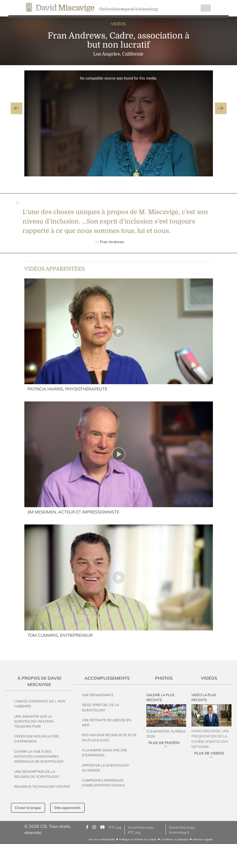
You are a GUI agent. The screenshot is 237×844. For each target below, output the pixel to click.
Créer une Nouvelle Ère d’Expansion (36, 738)
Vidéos (209, 678)
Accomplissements (107, 678)
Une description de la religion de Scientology (36, 774)
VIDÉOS (118, 23)
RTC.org (115, 827)
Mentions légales (203, 839)
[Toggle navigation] (206, 8)
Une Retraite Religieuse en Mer (106, 722)
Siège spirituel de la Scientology (100, 707)
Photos (164, 678)
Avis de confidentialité (102, 839)
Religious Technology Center (42, 786)
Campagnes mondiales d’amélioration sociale (103, 782)
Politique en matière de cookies (138, 839)
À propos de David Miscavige (39, 681)
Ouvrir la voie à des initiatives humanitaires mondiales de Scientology (39, 756)
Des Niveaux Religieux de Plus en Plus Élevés (109, 737)
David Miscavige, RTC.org (141, 829)
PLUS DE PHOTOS (164, 742)
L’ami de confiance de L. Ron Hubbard (39, 703)
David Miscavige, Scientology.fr (182, 829)
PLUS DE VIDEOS (209, 753)
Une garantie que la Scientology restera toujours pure (34, 721)
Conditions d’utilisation (175, 839)
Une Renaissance (98, 695)
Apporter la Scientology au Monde (105, 767)
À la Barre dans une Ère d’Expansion (104, 752)
